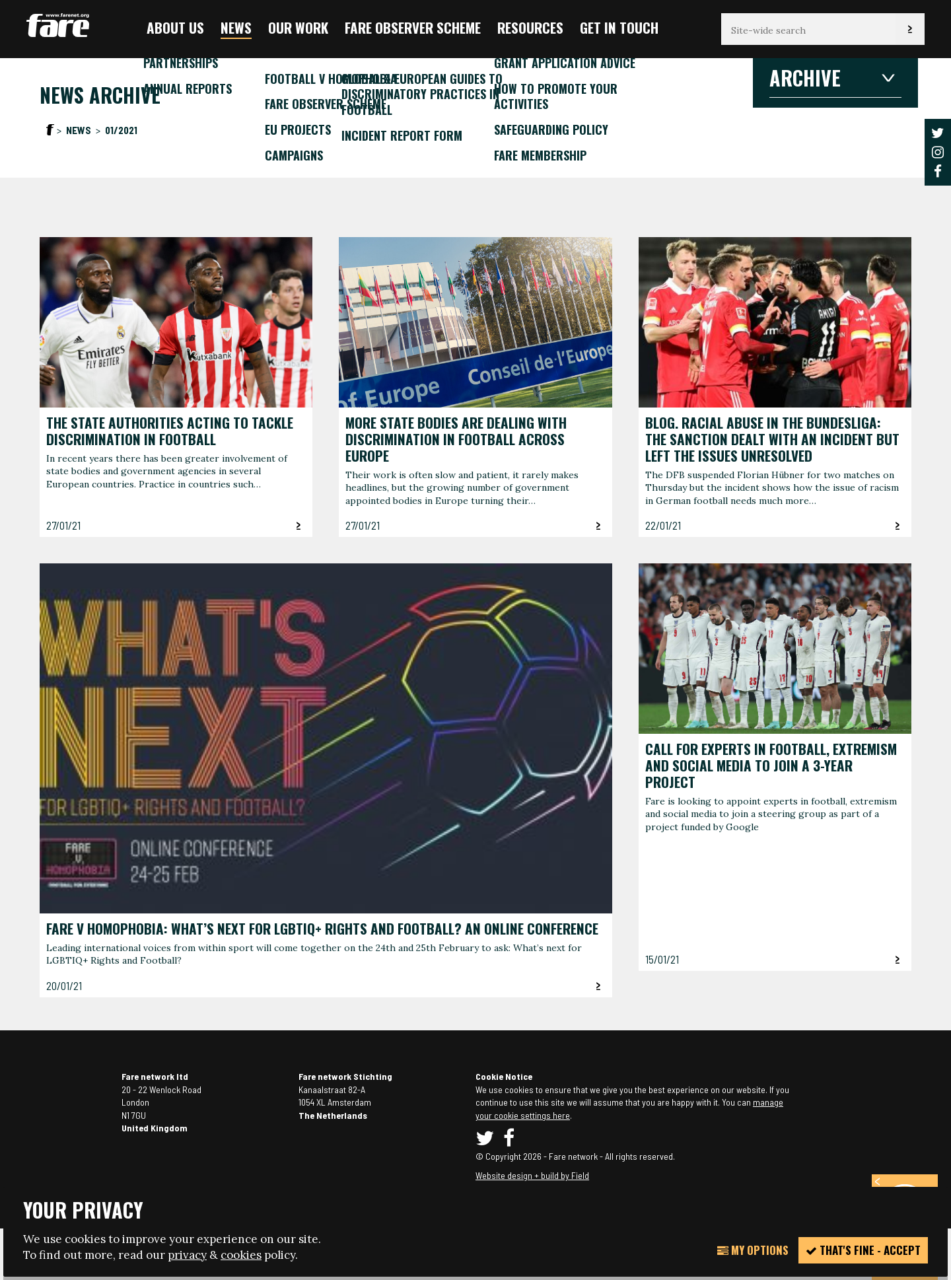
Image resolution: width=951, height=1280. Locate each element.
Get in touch (619, 27)
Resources (530, 27)
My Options (753, 1250)
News (236, 27)
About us (175, 27)
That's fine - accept (863, 1250)
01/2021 (121, 130)
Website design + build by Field (532, 1175)
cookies (241, 1255)
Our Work (298, 27)
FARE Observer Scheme (413, 27)
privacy (187, 1255)
